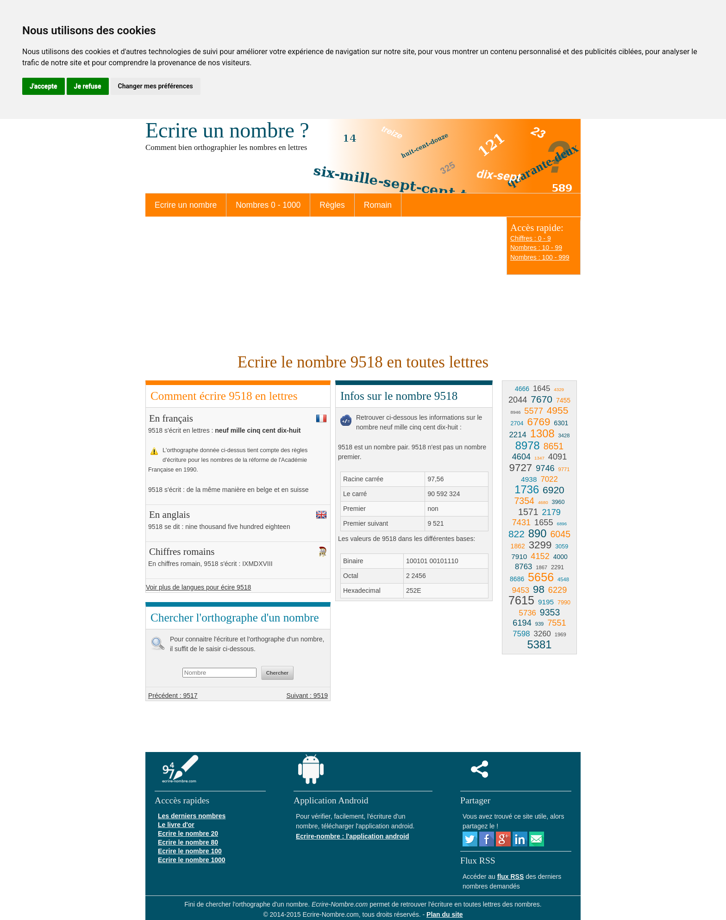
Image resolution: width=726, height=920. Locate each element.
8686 (517, 579)
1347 (539, 457)
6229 (557, 590)
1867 (541, 567)
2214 (517, 434)
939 (539, 624)
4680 (543, 502)
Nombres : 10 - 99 (536, 247)
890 (537, 533)
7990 (563, 602)
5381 (539, 644)
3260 (542, 633)
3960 (558, 502)
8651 (554, 446)
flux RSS (510, 876)
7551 (556, 623)
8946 (516, 412)
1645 (541, 388)
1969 (560, 634)
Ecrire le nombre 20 (188, 833)
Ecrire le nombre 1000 (191, 860)
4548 (563, 579)
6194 (522, 623)
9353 (550, 612)
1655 (543, 522)
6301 (561, 423)
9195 (546, 602)
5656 (541, 577)
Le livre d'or (176, 824)
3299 (540, 545)
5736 (527, 613)
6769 (539, 422)
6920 (553, 490)
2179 (551, 512)
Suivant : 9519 (307, 695)
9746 (545, 468)
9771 (564, 469)
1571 (528, 512)
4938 (529, 479)
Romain (378, 205)
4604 (521, 456)
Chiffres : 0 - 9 (530, 238)
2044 (517, 399)
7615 (521, 600)
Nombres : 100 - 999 (540, 257)
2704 (517, 423)
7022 (548, 479)
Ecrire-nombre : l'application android (352, 836)
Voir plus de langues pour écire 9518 (198, 587)
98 (538, 589)
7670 (541, 399)
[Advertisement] (321, 283)
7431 (521, 522)
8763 (523, 566)
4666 (522, 388)
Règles (331, 205)
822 (516, 533)
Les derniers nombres (191, 816)
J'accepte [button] (43, 86)
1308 (542, 433)
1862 (518, 546)
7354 (524, 501)
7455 (563, 400)
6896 (562, 523)
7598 (521, 633)
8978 (527, 445)
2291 (557, 567)
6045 (560, 534)
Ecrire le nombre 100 (190, 851)
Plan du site (444, 914)
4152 (540, 556)
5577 (533, 411)
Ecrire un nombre (186, 205)
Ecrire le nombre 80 (188, 842)
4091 (557, 456)
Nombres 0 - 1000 (268, 205)
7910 (519, 556)
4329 (559, 389)
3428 (564, 435)
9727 (520, 467)
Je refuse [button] (87, 86)
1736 (526, 489)
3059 (561, 546)
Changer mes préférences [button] (155, 86)
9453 (520, 590)
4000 (560, 556)
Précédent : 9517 (173, 695)
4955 (558, 410)
